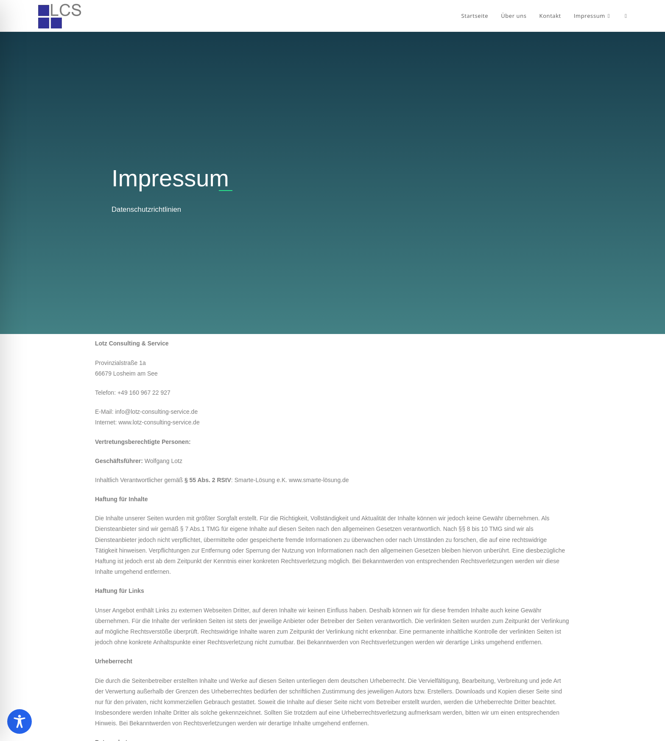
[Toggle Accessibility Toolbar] (19, 721)
